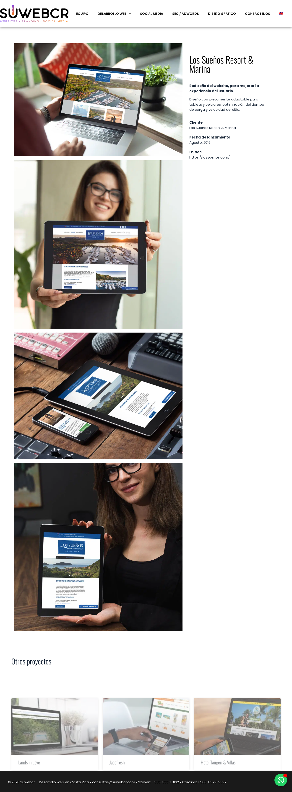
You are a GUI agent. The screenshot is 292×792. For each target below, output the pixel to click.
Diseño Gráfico (222, 13)
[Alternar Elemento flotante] (280, 780)
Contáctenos (257, 13)
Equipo (82, 13)
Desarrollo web (114, 13)
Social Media (151, 13)
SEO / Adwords (185, 13)
